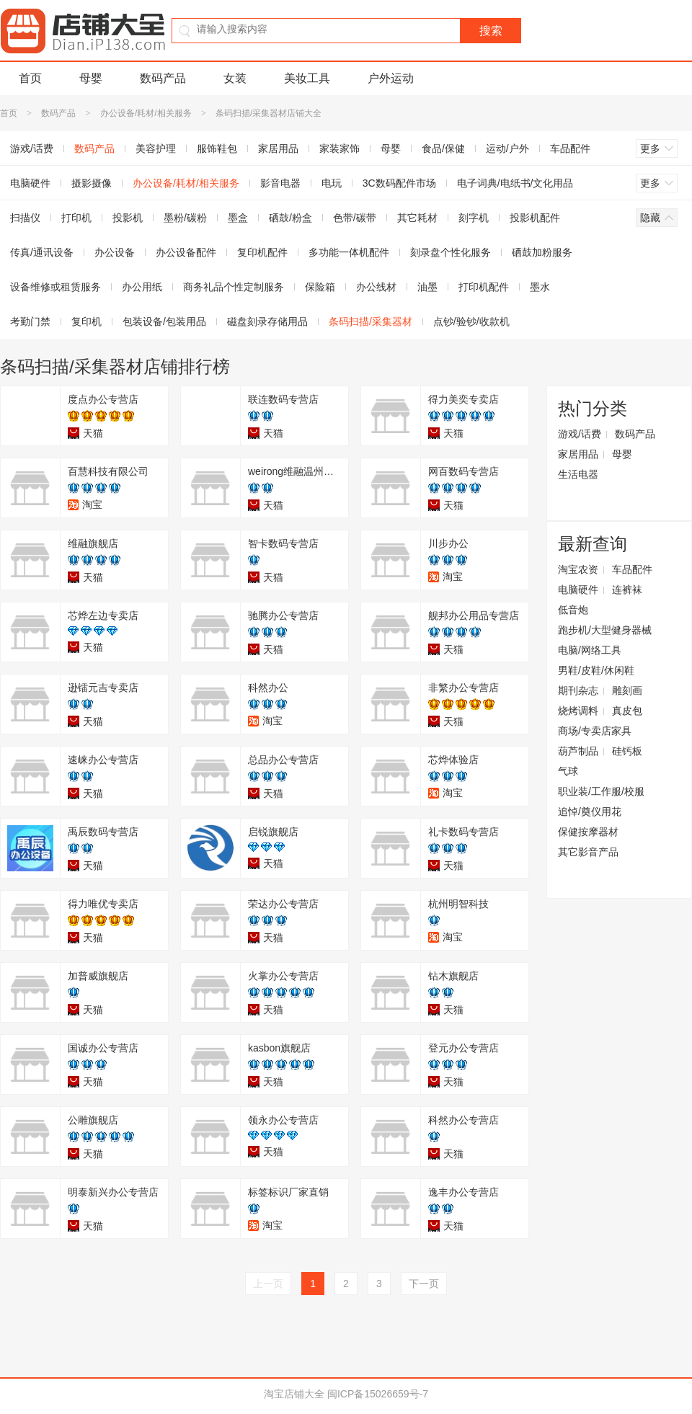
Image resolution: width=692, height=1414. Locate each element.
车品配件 (570, 148)
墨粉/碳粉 (185, 217)
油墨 (427, 287)
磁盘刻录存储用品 (267, 321)
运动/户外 (507, 148)
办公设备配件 (186, 252)
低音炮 (573, 609)
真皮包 (627, 710)
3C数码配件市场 (399, 183)
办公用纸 (142, 287)
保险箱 (320, 287)
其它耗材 (417, 217)
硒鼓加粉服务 (542, 252)
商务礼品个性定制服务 (233, 287)
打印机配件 (483, 287)
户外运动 (391, 78)
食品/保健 (443, 148)
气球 (568, 771)
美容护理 (156, 148)
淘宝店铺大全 (294, 1394)
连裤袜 (627, 589)
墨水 (540, 287)
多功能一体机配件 (349, 252)
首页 (30, 78)
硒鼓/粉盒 (290, 217)
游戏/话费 (579, 434)
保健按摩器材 (588, 831)
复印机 (86, 321)
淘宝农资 (578, 569)
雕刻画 (627, 690)
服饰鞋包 (217, 148)
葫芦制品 (578, 751)
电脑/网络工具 (589, 650)
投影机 (127, 217)
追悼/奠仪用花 (589, 811)
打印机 (76, 217)
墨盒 (238, 217)
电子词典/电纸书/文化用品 (515, 183)
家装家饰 (339, 148)
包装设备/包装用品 (164, 321)
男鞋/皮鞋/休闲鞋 (596, 670)
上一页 (268, 1283)
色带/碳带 (354, 217)
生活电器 (578, 474)
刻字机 (473, 217)
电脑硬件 (578, 589)
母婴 (90, 78)
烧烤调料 (578, 710)
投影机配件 (535, 217)
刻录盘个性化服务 (450, 252)
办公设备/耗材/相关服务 (146, 113)
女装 (235, 78)
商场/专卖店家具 (594, 731)
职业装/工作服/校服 (601, 791)
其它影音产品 (588, 852)
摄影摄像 (91, 183)
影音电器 (280, 183)
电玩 (331, 183)
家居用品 (278, 148)
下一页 (424, 1283)
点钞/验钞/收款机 (471, 321)
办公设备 (114, 252)
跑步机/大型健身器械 (605, 630)
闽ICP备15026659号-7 (377, 1394)
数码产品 (163, 78)
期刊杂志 (578, 690)
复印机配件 (262, 252)
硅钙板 (627, 751)
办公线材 (376, 287)
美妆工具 (307, 78)
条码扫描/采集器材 (370, 321)
